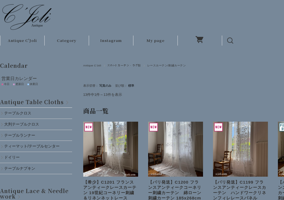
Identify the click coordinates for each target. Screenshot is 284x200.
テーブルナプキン (21, 168)
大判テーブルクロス (21, 124)
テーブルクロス (17, 113)
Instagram (111, 40)
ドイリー (12, 157)
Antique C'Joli (22, 40)
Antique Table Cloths (32, 102)
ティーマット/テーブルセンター (32, 146)
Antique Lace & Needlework (34, 193)
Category (67, 40)
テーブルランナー (19, 135)
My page (155, 40)
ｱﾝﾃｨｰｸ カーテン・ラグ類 (124, 65)
